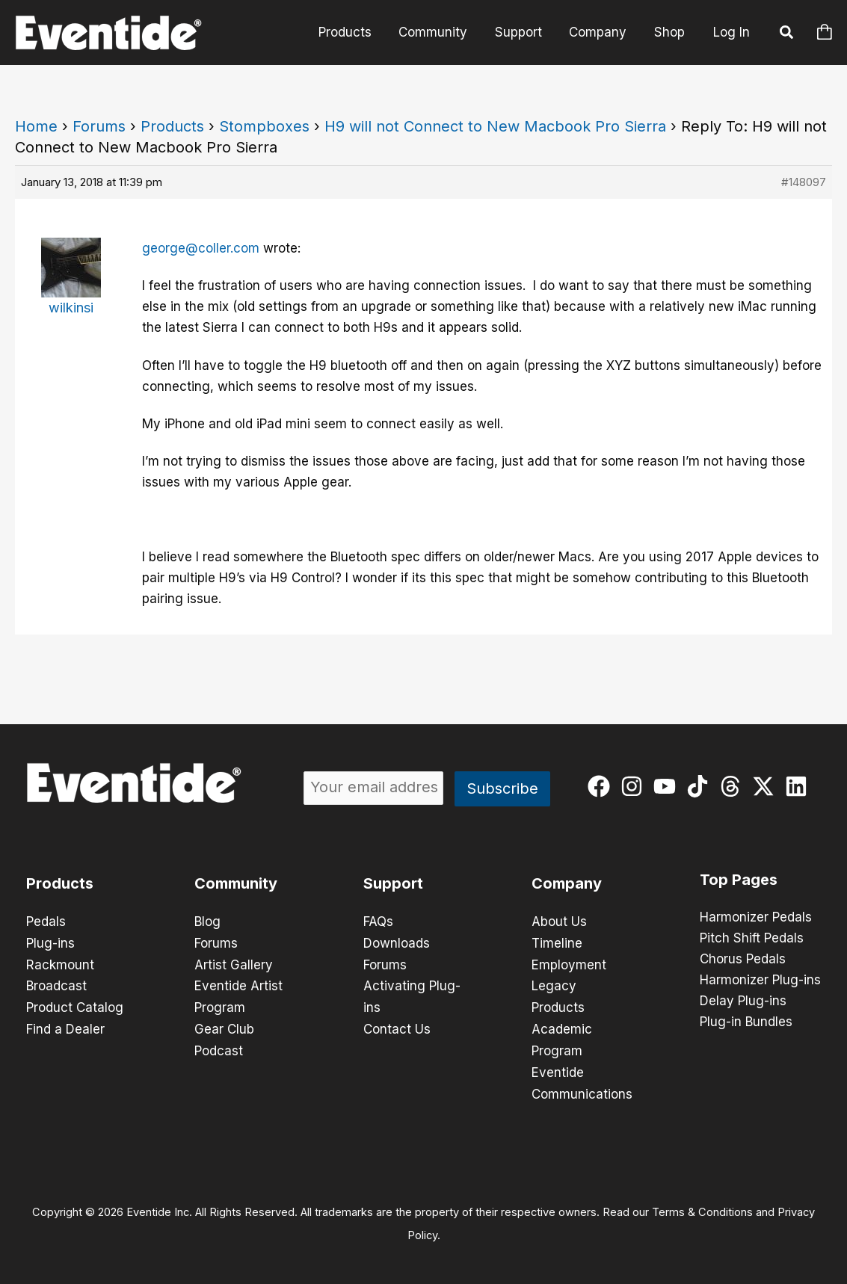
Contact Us (397, 1026)
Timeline (557, 942)
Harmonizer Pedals (756, 917)
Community (439, 32)
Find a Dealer (65, 1026)
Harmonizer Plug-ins (760, 980)
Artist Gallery (233, 963)
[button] (787, 34)
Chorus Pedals (743, 959)
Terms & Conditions (702, 1206)
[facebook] (602, 786)
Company (600, 32)
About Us (559, 921)
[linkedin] (799, 786)
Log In (731, 32)
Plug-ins (50, 942)
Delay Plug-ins (743, 1001)
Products (353, 32)
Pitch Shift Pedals (752, 938)
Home (36, 126)
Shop (670, 32)
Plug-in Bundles (746, 1022)
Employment (569, 963)
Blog (207, 921)
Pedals (46, 921)
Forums (99, 126)
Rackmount (60, 963)
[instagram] (635, 786)
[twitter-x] (766, 786)
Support (522, 32)
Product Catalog (74, 1005)
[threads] (733, 786)
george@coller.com (200, 248)
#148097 (803, 182)
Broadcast (56, 984)
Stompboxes (264, 126)
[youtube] (668, 786)
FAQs (378, 921)
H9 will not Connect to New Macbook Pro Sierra (495, 126)
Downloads (396, 942)
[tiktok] (700, 786)
